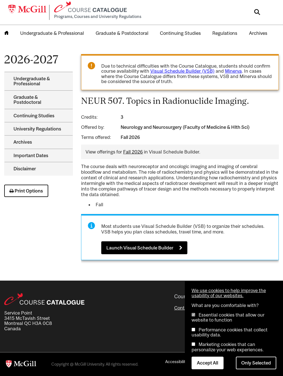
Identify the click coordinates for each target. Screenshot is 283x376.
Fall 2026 (133, 152)
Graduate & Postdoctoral (122, 33)
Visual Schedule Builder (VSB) (182, 71)
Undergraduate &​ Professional (31, 81)
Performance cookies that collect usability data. (230, 332)
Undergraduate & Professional (52, 33)
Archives (258, 33)
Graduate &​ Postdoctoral (27, 99)
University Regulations (37, 129)
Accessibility (176, 361)
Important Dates (30, 155)
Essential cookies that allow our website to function (228, 317)
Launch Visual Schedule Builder (139, 248)
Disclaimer (24, 168)
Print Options (26, 191)
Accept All (207, 363)
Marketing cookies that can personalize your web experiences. (228, 346)
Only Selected (256, 363)
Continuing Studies (180, 33)
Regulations (224, 33)
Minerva (233, 71)
